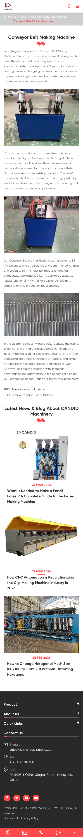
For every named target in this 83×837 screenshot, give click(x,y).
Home (12, 16)
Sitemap (9, 818)
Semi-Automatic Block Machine (32, 395)
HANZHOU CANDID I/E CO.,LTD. (44, 808)
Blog (24, 16)
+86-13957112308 (22, 762)
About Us (11, 714)
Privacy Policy (29, 818)
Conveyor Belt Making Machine (33, 21)
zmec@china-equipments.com (32, 749)
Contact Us (13, 733)
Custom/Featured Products (49, 16)
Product (10, 704)
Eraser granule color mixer (28, 389)
